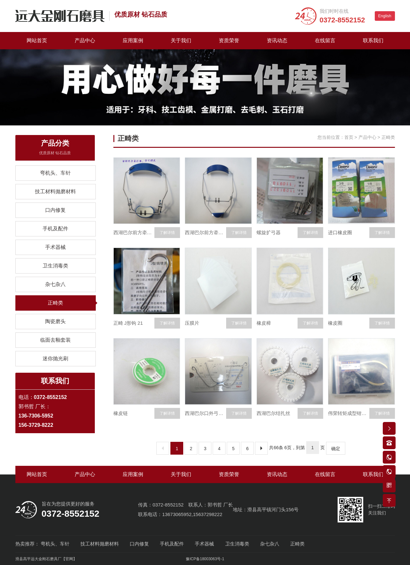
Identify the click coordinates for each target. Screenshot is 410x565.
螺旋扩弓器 (269, 232)
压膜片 (192, 323)
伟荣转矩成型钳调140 (348, 413)
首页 (348, 137)
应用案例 (133, 40)
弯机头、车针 (55, 173)
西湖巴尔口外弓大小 (205, 413)
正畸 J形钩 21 (128, 323)
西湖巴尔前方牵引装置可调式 (205, 232)
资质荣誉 (229, 40)
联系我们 (373, 40)
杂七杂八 (55, 284)
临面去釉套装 (55, 340)
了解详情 (167, 232)
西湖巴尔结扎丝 (273, 413)
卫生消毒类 (55, 265)
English (384, 16)
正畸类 (55, 303)
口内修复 (55, 210)
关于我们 (181, 40)
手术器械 (55, 247)
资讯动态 (277, 40)
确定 (335, 448)
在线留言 (325, 40)
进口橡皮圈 (340, 232)
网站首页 (37, 40)
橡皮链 (120, 413)
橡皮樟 (264, 323)
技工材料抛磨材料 (55, 191)
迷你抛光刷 (55, 358)
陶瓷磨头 (55, 321)
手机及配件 (55, 228)
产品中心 (85, 40)
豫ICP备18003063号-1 (205, 559)
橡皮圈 (335, 323)
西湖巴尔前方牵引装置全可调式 (134, 232)
